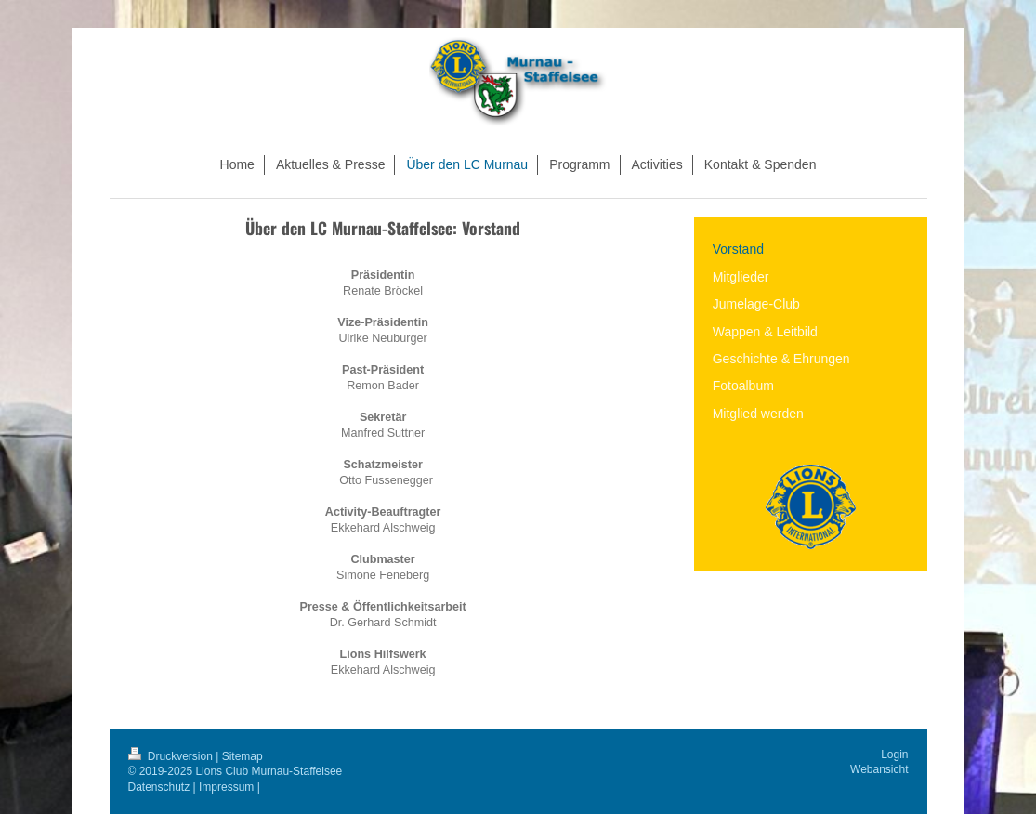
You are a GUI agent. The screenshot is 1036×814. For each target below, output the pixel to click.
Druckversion (172, 756)
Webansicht (879, 769)
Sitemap (242, 756)
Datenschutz (159, 787)
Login (894, 754)
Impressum (226, 787)
